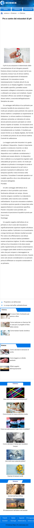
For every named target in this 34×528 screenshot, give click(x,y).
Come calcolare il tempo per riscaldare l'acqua (15, 439)
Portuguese (30, 518)
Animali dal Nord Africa (15, 490)
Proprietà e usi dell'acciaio (12, 302)
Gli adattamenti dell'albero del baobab (15, 504)
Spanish (21, 518)
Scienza (13, 13)
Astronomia (28, 9)
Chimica (17, 9)
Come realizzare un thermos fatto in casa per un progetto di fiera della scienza (21, 324)
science (6, 13)
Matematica (21, 521)
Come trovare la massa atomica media (15, 408)
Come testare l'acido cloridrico (20, 331)
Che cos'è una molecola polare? (15, 456)
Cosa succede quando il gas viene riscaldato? (15, 423)
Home (6, 9)
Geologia (13, 521)
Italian (13, 518)
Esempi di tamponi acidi (15, 470)
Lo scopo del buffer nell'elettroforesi (15, 305)
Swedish (5, 521)
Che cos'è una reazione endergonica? (15, 394)
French (5, 518)
